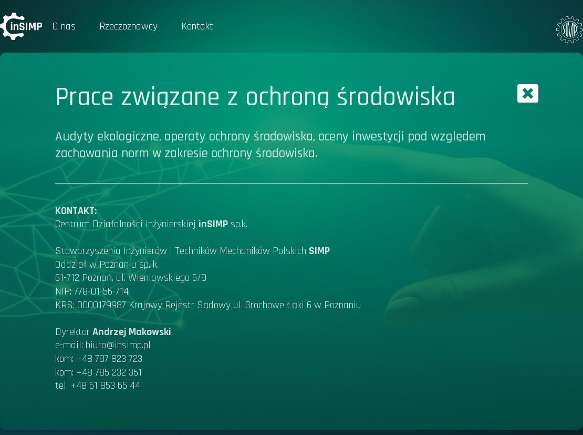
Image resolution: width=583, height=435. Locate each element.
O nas (64, 26)
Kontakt (197, 26)
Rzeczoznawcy (128, 26)
